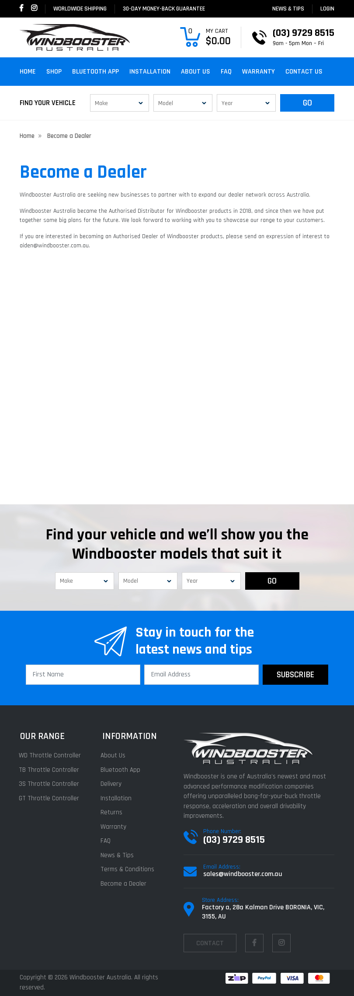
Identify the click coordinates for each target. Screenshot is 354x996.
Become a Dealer (125, 884)
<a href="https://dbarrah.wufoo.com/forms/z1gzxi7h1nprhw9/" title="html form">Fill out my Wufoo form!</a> (177, 387)
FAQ (226, 71)
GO (307, 103)
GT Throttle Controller (50, 798)
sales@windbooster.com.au (242, 874)
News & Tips (288, 9)
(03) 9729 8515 (234, 839)
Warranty (258, 71)
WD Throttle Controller (51, 755)
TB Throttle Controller (50, 770)
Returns (113, 812)
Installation (149, 71)
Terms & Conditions (129, 869)
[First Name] (83, 675)
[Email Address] (201, 675)
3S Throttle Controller (50, 784)
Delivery (112, 784)
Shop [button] (54, 71)
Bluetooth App (95, 71)
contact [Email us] (210, 943)
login (327, 9)
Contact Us (304, 71)
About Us (195, 71)
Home (28, 71)
